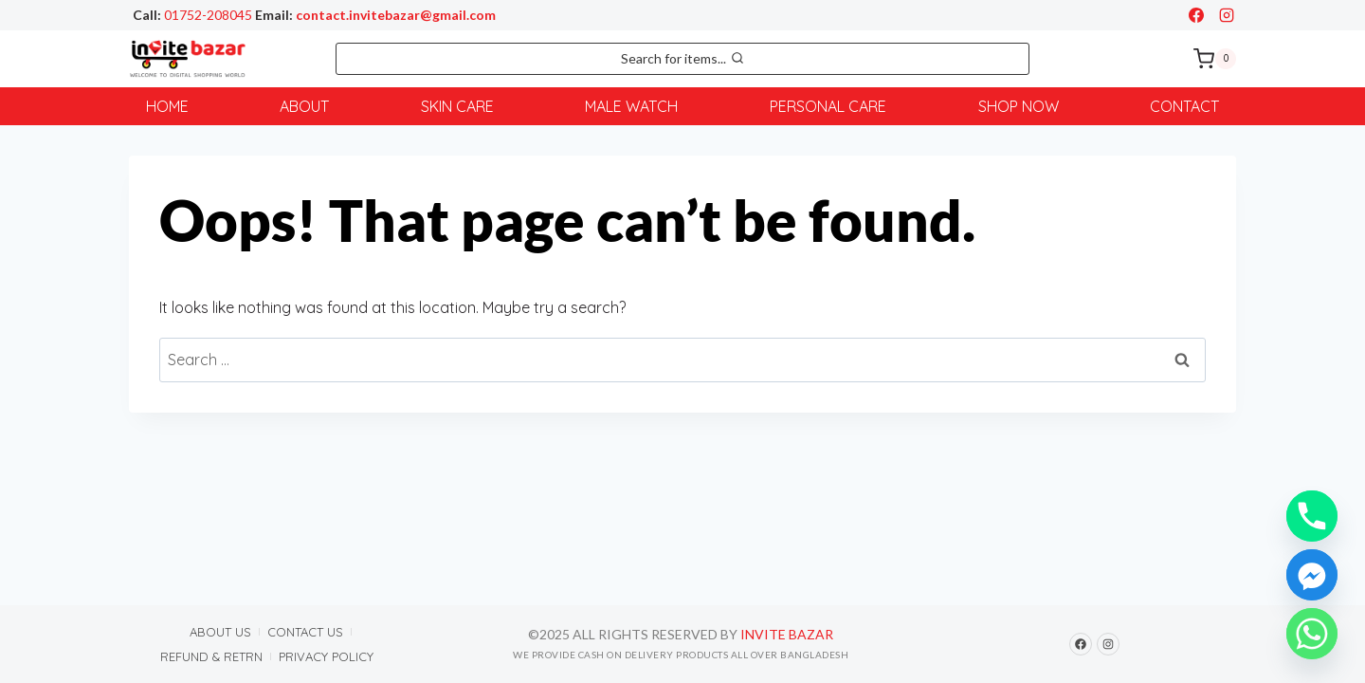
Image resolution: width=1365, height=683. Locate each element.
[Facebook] (1196, 15)
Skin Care (457, 106)
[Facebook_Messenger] (1312, 574)
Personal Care (828, 106)
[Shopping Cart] (1214, 58)
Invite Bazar (786, 635)
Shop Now (1018, 106)
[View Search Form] (682, 59)
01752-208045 (208, 15)
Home (167, 106)
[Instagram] (1226, 15)
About (304, 106)
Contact (1184, 106)
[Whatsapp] (1312, 633)
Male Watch (631, 106)
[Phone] (1312, 516)
